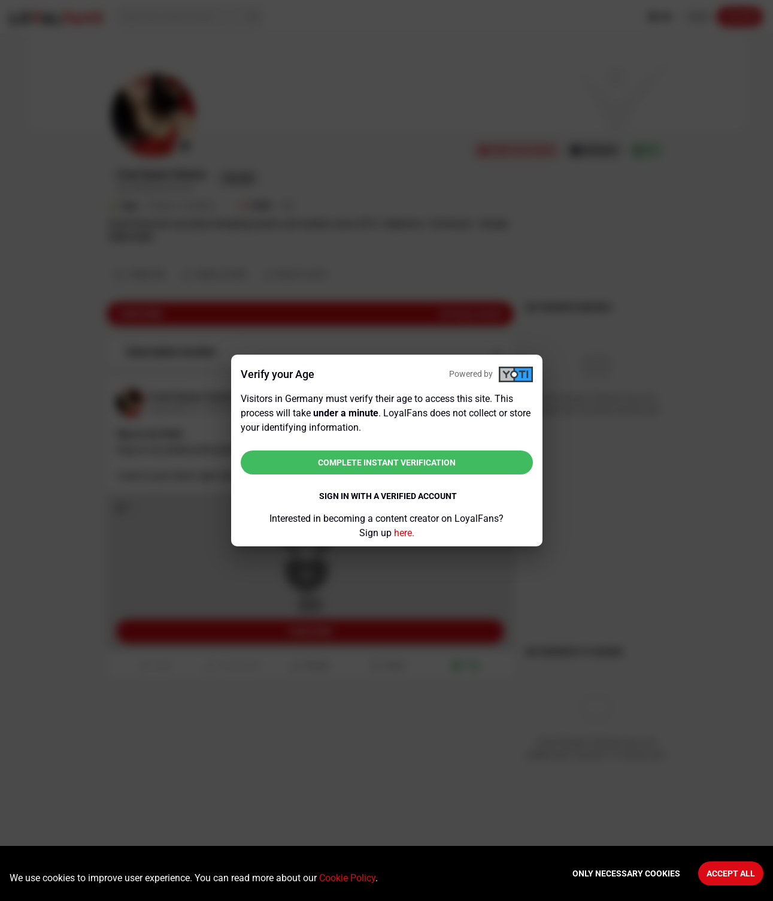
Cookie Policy (347, 878)
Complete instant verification (387, 462)
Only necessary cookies (626, 873)
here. (404, 533)
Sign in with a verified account (388, 496)
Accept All (731, 873)
